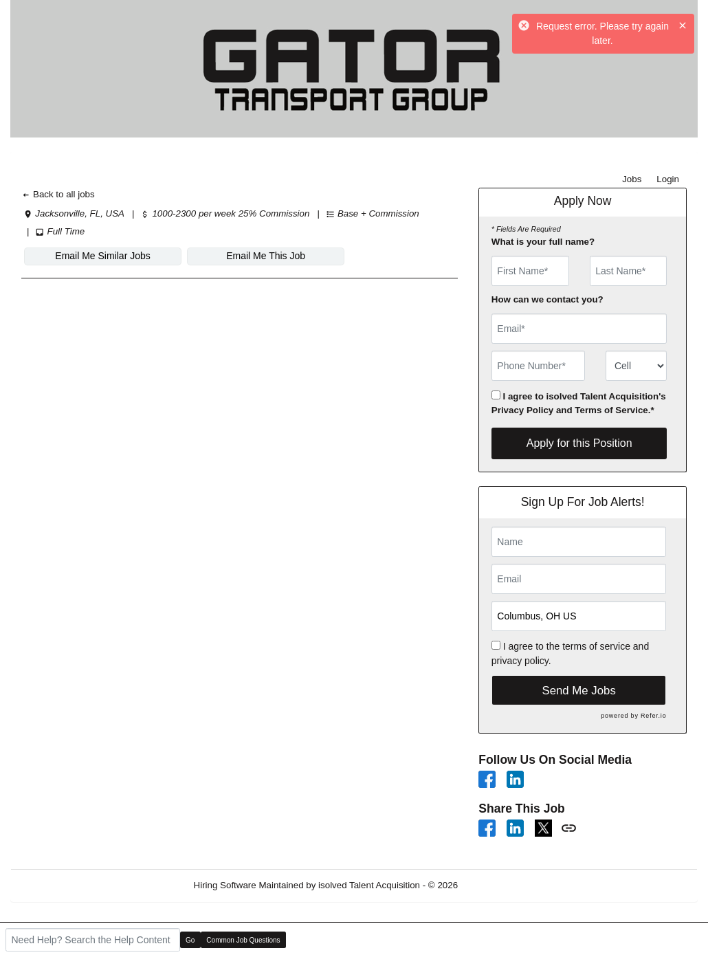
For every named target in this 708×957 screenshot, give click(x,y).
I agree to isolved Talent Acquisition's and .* (578, 402)
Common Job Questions (243, 940)
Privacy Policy (522, 410)
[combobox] (636, 366)
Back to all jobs (58, 194)
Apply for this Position (579, 443)
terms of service (596, 646)
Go (190, 940)
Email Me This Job (247, 255)
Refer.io (653, 715)
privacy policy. (521, 660)
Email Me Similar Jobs (96, 255)
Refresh (499, 885)
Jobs (631, 179)
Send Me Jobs (579, 690)
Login (667, 179)
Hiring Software (225, 885)
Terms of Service (611, 410)
